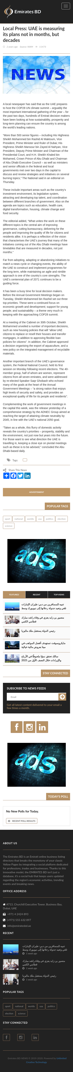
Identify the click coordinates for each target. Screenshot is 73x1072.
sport (7, 518)
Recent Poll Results (21, 821)
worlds (30, 518)
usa (40, 518)
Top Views (59, 594)
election (61, 518)
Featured (14, 594)
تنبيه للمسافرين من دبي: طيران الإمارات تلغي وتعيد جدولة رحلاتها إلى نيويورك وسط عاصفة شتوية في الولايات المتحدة (43, 608)
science (8, 525)
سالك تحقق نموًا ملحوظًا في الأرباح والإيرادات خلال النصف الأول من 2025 (41, 658)
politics (49, 518)
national (18, 518)
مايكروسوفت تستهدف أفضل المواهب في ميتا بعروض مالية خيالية (43, 645)
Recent (36, 594)
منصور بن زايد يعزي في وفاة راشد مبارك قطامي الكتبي (42, 619)
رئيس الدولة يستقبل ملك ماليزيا (38, 630)
